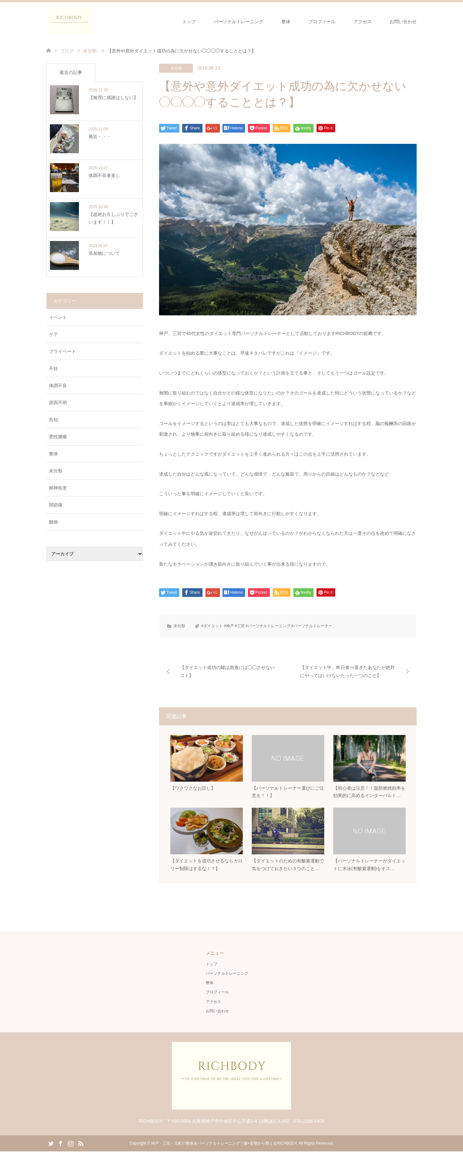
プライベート (62, 351)
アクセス (363, 21)
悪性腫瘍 (58, 436)
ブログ (67, 50)
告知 (53, 419)
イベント (58, 317)
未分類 (176, 68)
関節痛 (55, 504)
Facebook (60, 1143)
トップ (189, 21)
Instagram (70, 1143)
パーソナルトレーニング (238, 21)
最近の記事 (71, 72)
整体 (285, 21)
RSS (80, 1143)
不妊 (53, 368)
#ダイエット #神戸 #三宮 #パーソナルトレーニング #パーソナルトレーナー (266, 626)
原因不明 (58, 402)
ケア (53, 334)
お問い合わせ (403, 21)
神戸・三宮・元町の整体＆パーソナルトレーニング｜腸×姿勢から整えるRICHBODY (224, 1144)
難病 (53, 522)
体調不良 (58, 385)
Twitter (51, 1143)
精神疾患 (58, 487)
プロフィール (321, 21)
